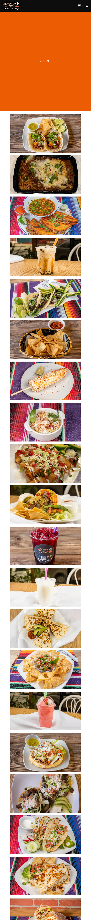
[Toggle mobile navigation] (87, 5)
